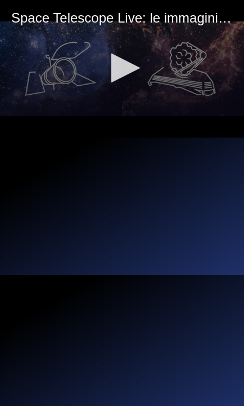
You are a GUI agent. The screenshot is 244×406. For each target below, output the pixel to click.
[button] (122, 68)
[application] (122, 69)
